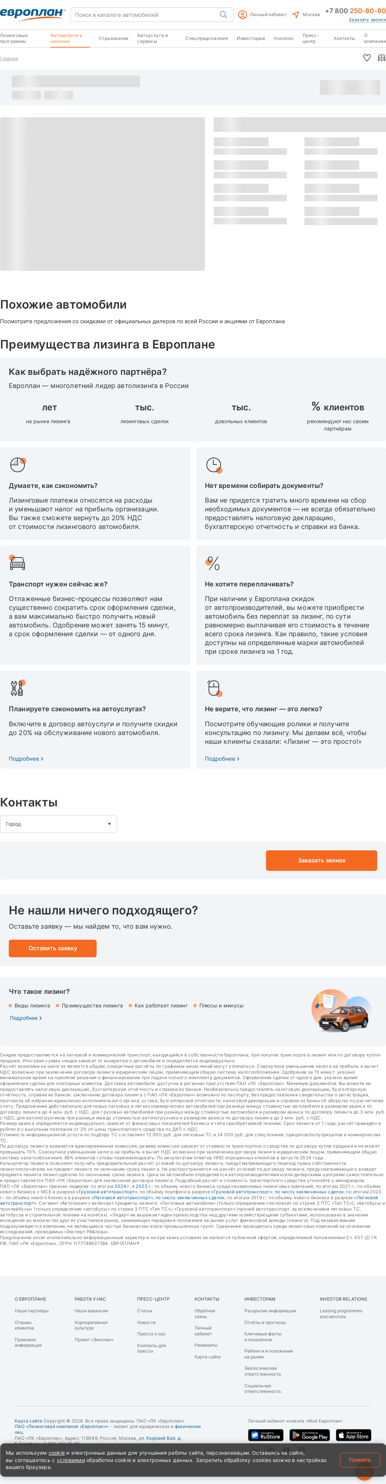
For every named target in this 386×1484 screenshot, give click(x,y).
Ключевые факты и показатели (262, 1336)
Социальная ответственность (262, 1388)
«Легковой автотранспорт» (122, 1197)
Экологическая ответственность (262, 1371)
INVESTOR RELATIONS (343, 1299)
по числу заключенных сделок (309, 1191)
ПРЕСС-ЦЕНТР (153, 1299)
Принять (360, 1460)
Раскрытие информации (270, 1310)
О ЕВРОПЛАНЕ (30, 1299)
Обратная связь (205, 1313)
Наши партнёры (32, 1310)
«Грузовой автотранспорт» (106, 1191)
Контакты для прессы (151, 1348)
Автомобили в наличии (66, 38)
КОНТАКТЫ (207, 1299)
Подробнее (24, 758)
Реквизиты (206, 1345)
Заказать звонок (367, 19)
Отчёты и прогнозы (265, 1322)
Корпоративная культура (91, 1325)
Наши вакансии (91, 1310)
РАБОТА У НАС (90, 1299)
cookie (57, 1453)
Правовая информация (28, 1342)
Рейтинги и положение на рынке (268, 1354)
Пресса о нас (151, 1333)
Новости (146, 1322)
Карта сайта (208, 1357)
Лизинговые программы (14, 38)
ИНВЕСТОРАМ (260, 1299)
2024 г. (123, 1186)
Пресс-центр (311, 38)
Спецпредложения (206, 38)
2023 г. (144, 1186)
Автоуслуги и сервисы (152, 38)
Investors (284, 38)
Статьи (144, 1310)
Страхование (113, 38)
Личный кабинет (268, 14)
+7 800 (355, 11)
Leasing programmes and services (341, 1313)
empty (58, 824)
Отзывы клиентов (24, 1325)
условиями (71, 1460)
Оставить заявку (365, 87)
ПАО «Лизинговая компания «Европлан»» (61, 1426)
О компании (375, 38)
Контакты (344, 38)
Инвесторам (251, 38)
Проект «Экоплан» (94, 1339)
